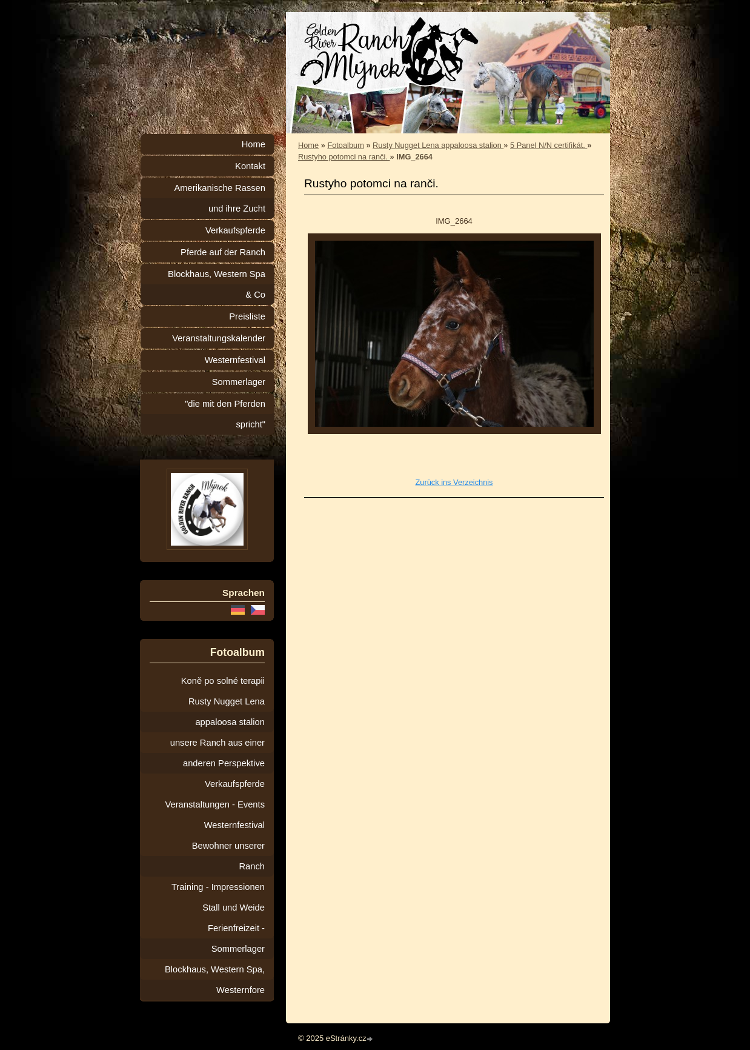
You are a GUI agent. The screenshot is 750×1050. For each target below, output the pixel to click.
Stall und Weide (233, 907)
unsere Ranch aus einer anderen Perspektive (217, 753)
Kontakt (250, 166)
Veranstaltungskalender (218, 338)
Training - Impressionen (218, 887)
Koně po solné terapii (223, 681)
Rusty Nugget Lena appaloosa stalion (438, 145)
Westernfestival (235, 360)
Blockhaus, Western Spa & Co (216, 284)
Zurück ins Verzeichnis (454, 482)
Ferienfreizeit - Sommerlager (236, 938)
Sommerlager (238, 382)
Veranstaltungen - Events (215, 804)
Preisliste (247, 316)
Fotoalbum (345, 145)
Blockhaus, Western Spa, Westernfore (215, 980)
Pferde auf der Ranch (223, 252)
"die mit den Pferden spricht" (225, 414)
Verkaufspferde (235, 230)
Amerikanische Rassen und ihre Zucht (219, 198)
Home (308, 145)
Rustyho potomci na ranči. (344, 156)
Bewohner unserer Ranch (228, 856)
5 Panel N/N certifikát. (548, 145)
